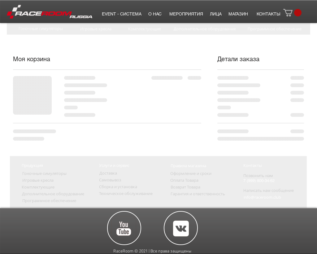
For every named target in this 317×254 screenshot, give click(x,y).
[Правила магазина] (188, 165)
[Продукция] (32, 165)
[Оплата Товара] (184, 180)
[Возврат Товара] (185, 187)
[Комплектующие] (145, 29)
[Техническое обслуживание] (126, 193)
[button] (292, 12)
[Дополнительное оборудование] (205, 29)
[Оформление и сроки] (191, 173)
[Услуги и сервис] (114, 165)
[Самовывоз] (110, 179)
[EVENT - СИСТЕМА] (122, 14)
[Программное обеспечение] (274, 29)
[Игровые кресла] (96, 29)
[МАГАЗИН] (238, 14)
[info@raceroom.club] (262, 197)
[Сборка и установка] (118, 186)
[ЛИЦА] (216, 14)
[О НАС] (155, 14)
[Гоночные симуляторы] (40, 28)
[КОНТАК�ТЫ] (268, 14)
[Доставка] (108, 173)
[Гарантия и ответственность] (198, 193)
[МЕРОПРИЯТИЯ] (186, 14)
